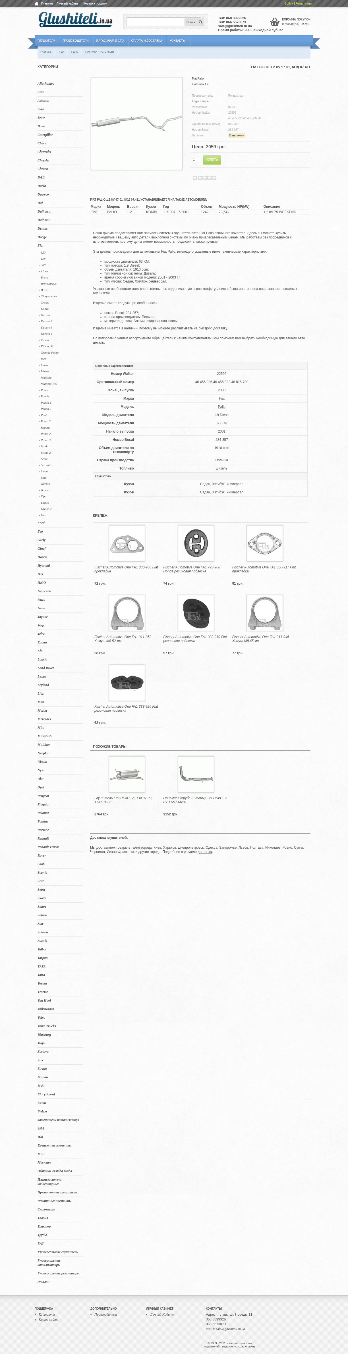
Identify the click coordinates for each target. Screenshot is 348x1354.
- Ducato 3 (45, 327)
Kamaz (42, 642)
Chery (42, 143)
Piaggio (43, 804)
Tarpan (43, 958)
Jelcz (41, 634)
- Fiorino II (46, 346)
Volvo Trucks (47, 1026)
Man (41, 702)
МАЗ (41, 1154)
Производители (76, 40)
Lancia (42, 659)
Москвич (44, 1162)
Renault (43, 838)
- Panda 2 (45, 408)
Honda (42, 557)
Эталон (43, 1282)
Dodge (42, 237)
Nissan (42, 762)
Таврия (43, 1218)
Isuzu (41, 600)
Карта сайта (48, 1320)
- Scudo (43, 446)
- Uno (42, 515)
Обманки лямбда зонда (55, 1171)
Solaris (42, 915)
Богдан (43, 1077)
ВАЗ (41, 1086)
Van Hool (44, 1000)
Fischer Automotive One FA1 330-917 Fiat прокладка (264, 569)
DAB (41, 177)
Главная (47, 3)
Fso (40, 531)
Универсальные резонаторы (59, 1273)
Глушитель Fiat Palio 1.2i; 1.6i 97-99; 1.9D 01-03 (123, 800)
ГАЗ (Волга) (46, 1094)
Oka (41, 779)
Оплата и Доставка (146, 40)
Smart (42, 907)
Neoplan (43, 753)
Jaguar (42, 617)
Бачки (42, 1069)
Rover (42, 855)
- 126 (42, 252)
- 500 (42, 265)
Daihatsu (44, 211)
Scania (42, 873)
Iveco (41, 608)
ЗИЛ (41, 1128)
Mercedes (44, 719)
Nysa (41, 770)
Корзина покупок (95, 3)
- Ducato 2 (45, 321)
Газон (42, 1103)
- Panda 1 (45, 402)
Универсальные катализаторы (49, 1263)
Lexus (42, 676)
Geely (41, 540)
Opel (41, 787)
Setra (41, 890)
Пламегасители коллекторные (50, 1182)
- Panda (44, 396)
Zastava (43, 1052)
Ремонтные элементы (54, 1201)
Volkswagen (46, 1009)
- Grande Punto (49, 352)
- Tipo (42, 496)
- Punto (43, 415)
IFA (40, 574)
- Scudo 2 (45, 452)
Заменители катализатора (58, 1120)
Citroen (43, 169)
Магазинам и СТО (110, 40)
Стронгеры (46, 1209)
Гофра (42, 1111)
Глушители (46, 40)
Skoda (42, 898)
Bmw (41, 118)
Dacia (42, 186)
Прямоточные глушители (57, 1192)
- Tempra (44, 490)
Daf (40, 203)
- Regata (44, 427)
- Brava (43, 277)
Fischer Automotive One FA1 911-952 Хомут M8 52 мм (122, 639)
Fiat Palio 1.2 (200, 84)
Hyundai (44, 566)
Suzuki (42, 941)
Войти (289, 3)
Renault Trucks (48, 847)
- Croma (44, 302)
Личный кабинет (68, 3)
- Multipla (45, 377)
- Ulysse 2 (45, 508)
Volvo (41, 1017)
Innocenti (44, 591)
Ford (41, 523)
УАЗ (41, 1243)
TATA (42, 966)
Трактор (44, 1226)
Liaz (41, 693)
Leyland (43, 685)
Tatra (41, 975)
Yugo (41, 1043)
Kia (40, 651)
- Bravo (43, 290)
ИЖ (40, 1137)
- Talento (44, 483)
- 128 (42, 258)
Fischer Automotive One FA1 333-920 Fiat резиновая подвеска (126, 709)
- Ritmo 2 (45, 433)
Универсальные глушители (58, 1252)
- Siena (43, 471)
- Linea (43, 365)
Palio (222, 407)
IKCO (42, 583)
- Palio (43, 390)
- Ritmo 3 (45, 440)
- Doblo (44, 308)
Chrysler (44, 160)
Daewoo (43, 194)
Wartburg (44, 1035)
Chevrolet (44, 152)
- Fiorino (44, 340)
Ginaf (42, 549)
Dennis (42, 228)
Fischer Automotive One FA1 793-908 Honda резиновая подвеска (191, 569)
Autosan (43, 101)
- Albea (43, 271)
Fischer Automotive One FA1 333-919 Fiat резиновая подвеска (195, 639)
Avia (41, 109)
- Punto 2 (45, 421)
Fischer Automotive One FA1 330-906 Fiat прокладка (126, 569)
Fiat (41, 246)
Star (41, 924)
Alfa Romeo (46, 84)
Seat (41, 881)
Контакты (177, 40)
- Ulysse (44, 502)
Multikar (44, 745)
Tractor (43, 992)
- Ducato (44, 315)
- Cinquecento (48, 296)
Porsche (43, 830)
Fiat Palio (198, 78)
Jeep (41, 625)
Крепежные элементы (55, 1145)
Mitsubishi (45, 736)
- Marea (44, 371)
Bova (41, 126)
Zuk (40, 1060)
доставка (205, 852)
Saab (41, 864)
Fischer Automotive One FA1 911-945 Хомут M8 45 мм (260, 639)
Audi (41, 92)
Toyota (42, 983)
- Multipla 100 (48, 383)
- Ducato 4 (45, 333)
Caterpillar (45, 135)
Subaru (43, 932)
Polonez (43, 813)
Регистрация (304, 3)
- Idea (42, 358)
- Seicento (45, 465)
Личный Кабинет (162, 1314)
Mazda (42, 711)
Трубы (42, 1235)
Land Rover (46, 668)
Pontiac (43, 821)
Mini (41, 728)
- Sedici (43, 458)
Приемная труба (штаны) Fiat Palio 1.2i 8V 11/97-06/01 (195, 800)
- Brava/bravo (48, 283)
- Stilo (43, 477)
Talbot (42, 949)
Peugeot (43, 796)
